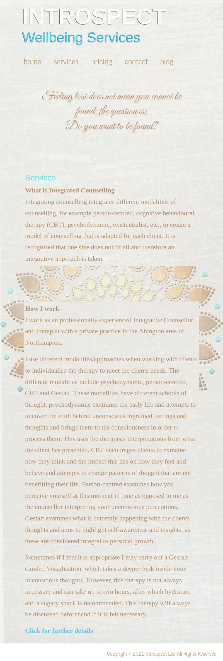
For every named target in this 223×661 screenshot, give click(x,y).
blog (167, 60)
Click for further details (59, 630)
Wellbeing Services (81, 37)
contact (137, 60)
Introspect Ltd (160, 653)
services (67, 60)
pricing (102, 60)
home (33, 60)
